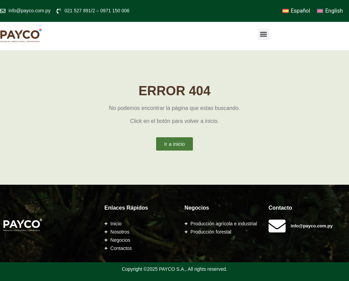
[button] (263, 34)
